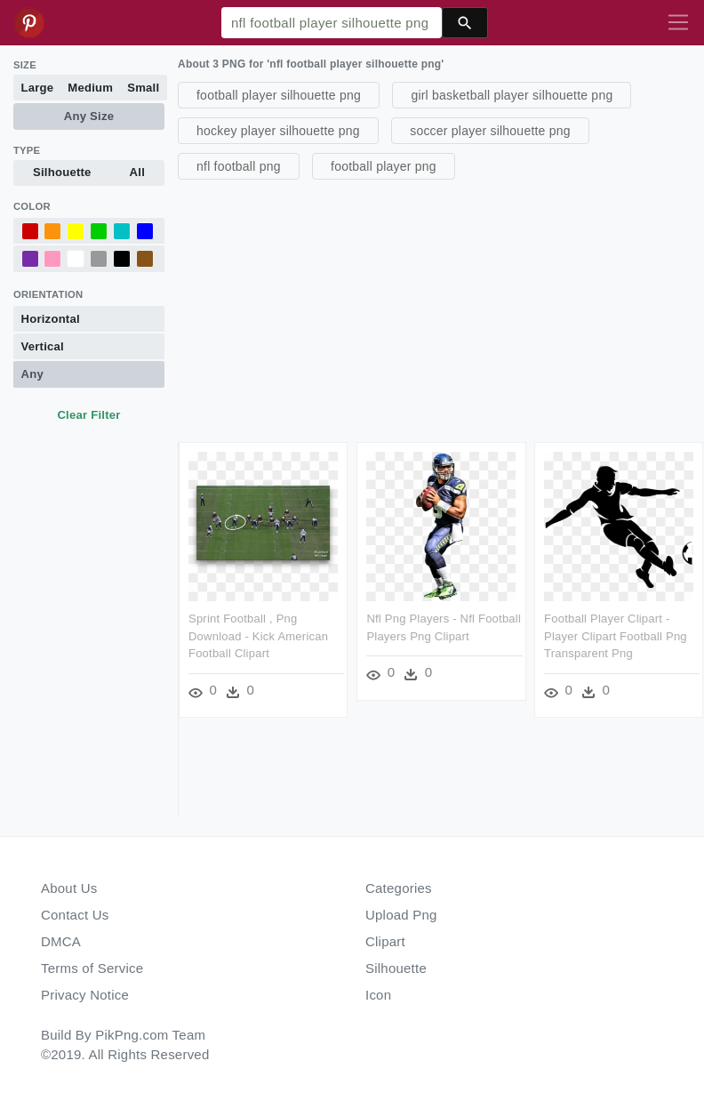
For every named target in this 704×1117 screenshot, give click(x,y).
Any (32, 374)
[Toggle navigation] (678, 23)
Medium (90, 87)
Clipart (385, 941)
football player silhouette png (278, 95)
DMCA (61, 941)
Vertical (42, 346)
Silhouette (62, 172)
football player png (383, 166)
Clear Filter (88, 415)
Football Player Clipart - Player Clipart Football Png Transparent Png (615, 636)
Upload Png (401, 914)
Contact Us (74, 914)
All (137, 172)
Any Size (89, 116)
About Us (69, 888)
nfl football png (238, 166)
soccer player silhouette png (490, 131)
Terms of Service (92, 968)
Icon (378, 994)
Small (143, 87)
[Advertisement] (439, 308)
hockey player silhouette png (278, 131)
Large (37, 87)
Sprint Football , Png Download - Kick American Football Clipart (258, 636)
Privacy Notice (85, 994)
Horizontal (50, 318)
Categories (398, 888)
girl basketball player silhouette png (511, 95)
